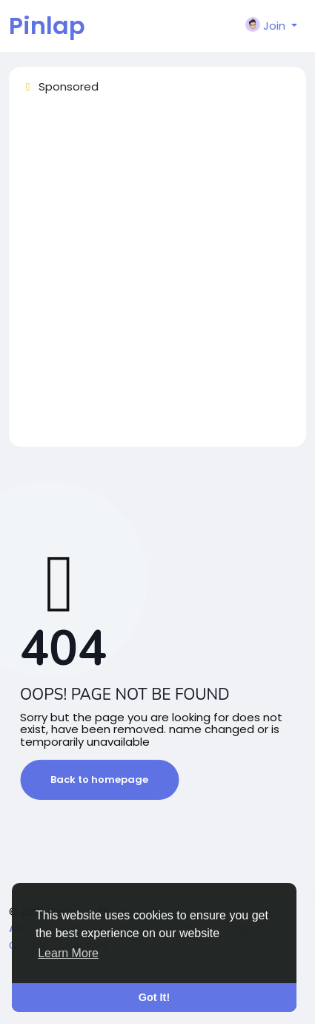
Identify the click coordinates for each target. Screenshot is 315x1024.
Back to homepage (99, 779)
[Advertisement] (157, 277)
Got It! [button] (154, 997)
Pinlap (47, 25)
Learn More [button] (68, 953)
